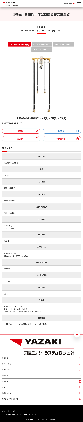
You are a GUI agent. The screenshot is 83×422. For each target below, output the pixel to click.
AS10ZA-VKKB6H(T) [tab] (63, 44)
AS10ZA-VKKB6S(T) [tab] (41, 49)
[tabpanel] (41, 191)
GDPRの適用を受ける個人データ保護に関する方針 (19, 415)
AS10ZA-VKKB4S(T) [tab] (41, 44)
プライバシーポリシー (9, 411)
